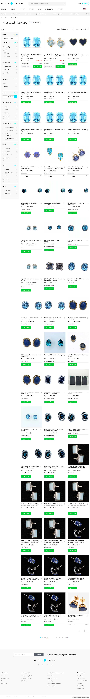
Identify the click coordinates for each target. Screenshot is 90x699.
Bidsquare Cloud (52, 686)
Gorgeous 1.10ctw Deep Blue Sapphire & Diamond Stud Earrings (53, 430)
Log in (79, 3)
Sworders (23, 248)
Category (5, 79)
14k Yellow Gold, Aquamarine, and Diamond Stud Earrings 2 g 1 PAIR (52, 55)
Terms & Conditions (43, 697)
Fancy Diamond (10, 172)
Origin (4, 144)
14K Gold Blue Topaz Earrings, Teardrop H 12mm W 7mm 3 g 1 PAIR (53, 167)
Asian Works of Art (74, 14)
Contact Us (4, 683)
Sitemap (79, 683)
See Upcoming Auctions (27, 676)
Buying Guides (80, 688)
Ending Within (7, 102)
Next (67, 637)
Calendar (22, 9)
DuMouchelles (47, 60)
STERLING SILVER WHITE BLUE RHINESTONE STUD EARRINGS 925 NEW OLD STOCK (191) (77, 541)
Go (15, 96)
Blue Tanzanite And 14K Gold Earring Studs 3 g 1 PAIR (30, 167)
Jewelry (10, 83)
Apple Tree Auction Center (10, 139)
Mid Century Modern (57, 14)
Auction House (7, 123)
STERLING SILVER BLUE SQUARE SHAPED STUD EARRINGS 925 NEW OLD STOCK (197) (77, 467)
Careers (3, 681)
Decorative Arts (15, 14)
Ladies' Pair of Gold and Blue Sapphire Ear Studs (77, 355)
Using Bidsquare (81, 676)
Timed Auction (10, 69)
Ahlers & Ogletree (10, 130)
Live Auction (10, 66)
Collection (7, 17)
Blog (39, 9)
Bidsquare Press (5, 678)
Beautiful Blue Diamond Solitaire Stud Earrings (29, 203)
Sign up (85, 3)
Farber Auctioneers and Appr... (50, 285)
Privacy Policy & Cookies (30, 697)
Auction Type (6, 62)
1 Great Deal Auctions (10, 127)
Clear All (15, 35)
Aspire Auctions (71, 361)
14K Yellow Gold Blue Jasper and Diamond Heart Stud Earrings (75, 55)
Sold (10, 53)
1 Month (10, 113)
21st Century (10, 190)
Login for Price (72, 64)
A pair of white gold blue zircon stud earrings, (30, 241)
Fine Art (3, 14)
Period (4, 186)
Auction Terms (80, 678)
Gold (10, 176)
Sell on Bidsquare (52, 676)
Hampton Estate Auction (73, 60)
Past (10, 50)
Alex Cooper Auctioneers (10, 134)
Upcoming (10, 47)
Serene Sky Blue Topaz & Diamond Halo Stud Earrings (76, 279)
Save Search (35, 22)
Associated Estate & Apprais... (73, 398)
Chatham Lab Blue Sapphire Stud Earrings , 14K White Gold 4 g (76, 167)
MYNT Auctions (71, 324)
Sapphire (10, 179)
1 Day (10, 106)
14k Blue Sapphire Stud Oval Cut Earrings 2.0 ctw (75, 616)
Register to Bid (37, 66)
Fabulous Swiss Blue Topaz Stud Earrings (29, 430)
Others (87, 14)
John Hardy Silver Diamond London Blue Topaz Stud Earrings (52, 279)
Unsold (10, 56)
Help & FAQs (80, 686)
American (10, 148)
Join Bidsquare (24, 681)
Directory (31, 9)
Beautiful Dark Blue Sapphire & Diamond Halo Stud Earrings (52, 392)
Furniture (28, 14)
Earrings (10, 86)
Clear (15, 42)
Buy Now (13, 9)
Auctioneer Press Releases (54, 683)
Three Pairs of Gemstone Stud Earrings (75, 392)
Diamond (10, 158)
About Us (3, 676)
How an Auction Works (83, 681)
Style (4, 165)
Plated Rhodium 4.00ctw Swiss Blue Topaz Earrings (30, 55)
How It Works (49, 9)
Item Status (6, 43)
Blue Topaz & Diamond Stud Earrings (53, 355)
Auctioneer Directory (26, 678)
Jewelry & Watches (41, 14)
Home (2, 17)
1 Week (10, 109)
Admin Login (51, 681)
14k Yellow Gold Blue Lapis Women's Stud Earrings (77, 318)
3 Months (10, 116)
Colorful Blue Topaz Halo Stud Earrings (51, 241)
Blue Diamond (10, 155)
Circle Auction (70, 621)
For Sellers (60, 9)
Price (4, 93)
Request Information (53, 678)
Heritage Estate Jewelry (26, 209)
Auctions (3, 9)
